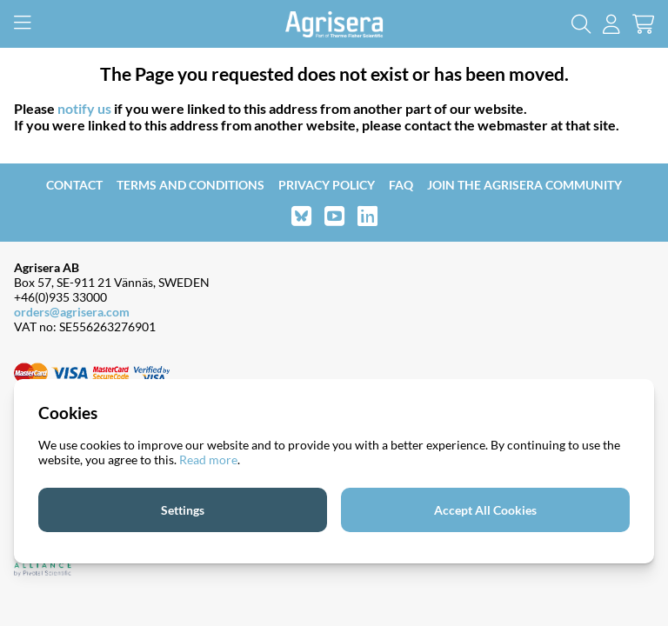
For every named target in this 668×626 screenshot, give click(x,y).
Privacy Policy (326, 184)
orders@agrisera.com (72, 311)
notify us (84, 108)
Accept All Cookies (485, 510)
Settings (182, 510)
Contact (74, 184)
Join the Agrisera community (524, 184)
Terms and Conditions (190, 184)
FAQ (401, 184)
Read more (208, 459)
